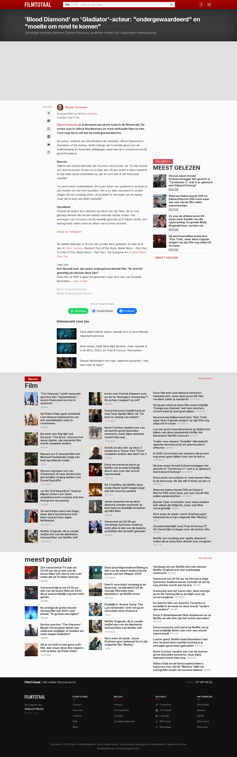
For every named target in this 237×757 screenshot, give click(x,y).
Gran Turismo (74, 248)
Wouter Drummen (76, 107)
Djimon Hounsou (67, 124)
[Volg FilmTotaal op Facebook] (127, 311)
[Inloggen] (201, 4)
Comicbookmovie (75, 289)
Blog (75, 727)
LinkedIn (162, 715)
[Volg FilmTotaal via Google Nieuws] (103, 311)
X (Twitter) (164, 710)
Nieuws (201, 710)
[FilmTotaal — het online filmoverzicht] (35, 697)
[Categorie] (70, 4)
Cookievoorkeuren (124, 721)
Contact (77, 704)
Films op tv (203, 721)
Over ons (78, 710)
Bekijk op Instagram (69, 231)
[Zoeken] (171, 4)
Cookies (118, 715)
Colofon (77, 715)
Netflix (200, 715)
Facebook (163, 704)
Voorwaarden (121, 710)
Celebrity (92, 113)
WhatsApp (163, 727)
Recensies (203, 704)
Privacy (118, 704)
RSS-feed (163, 721)
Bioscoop (202, 727)
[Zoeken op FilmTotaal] (123, 4)
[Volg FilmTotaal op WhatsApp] (78, 311)
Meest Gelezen (167, 257)
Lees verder (80, 281)
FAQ (75, 721)
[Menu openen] (209, 5)
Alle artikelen (205, 378)
